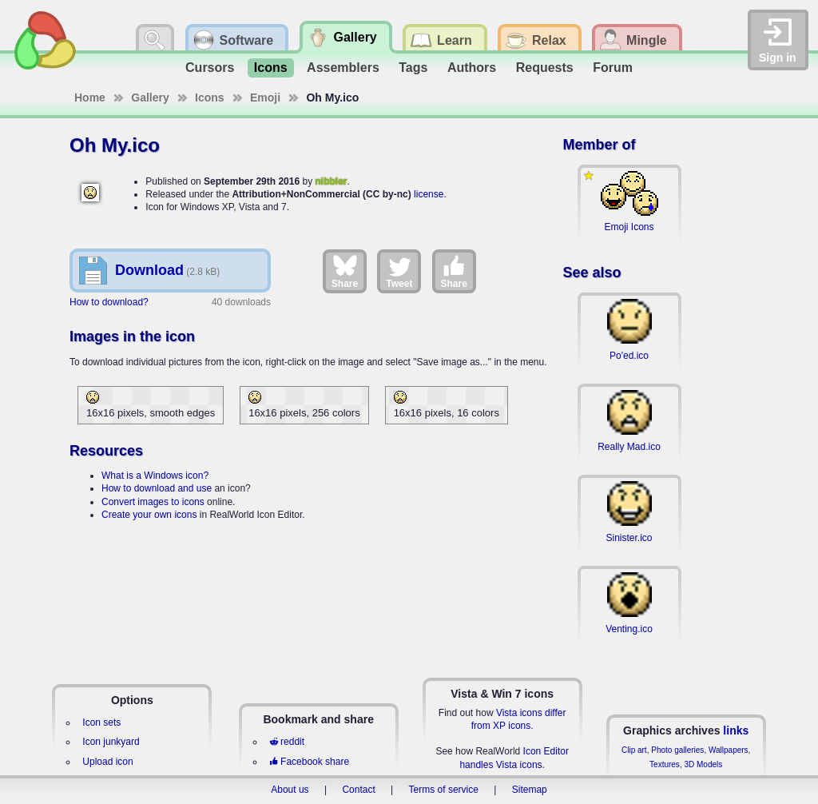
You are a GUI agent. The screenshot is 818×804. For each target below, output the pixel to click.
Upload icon (107, 761)
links (736, 730)
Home (89, 97)
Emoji (265, 97)
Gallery (150, 97)
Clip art (634, 750)
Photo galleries (677, 750)
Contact (358, 789)
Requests (545, 67)
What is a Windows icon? (154, 475)
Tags (413, 67)
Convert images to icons (152, 501)
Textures (664, 764)
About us (289, 789)
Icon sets (101, 722)
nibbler (331, 181)
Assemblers (343, 67)
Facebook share (309, 761)
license (428, 194)
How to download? (109, 302)
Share (345, 271)
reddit (286, 741)
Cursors (209, 67)
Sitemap (529, 789)
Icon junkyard (110, 741)
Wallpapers (729, 750)
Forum (613, 67)
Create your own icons (149, 514)
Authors (471, 67)
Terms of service (443, 789)
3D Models (703, 764)
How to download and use (156, 488)
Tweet (399, 271)
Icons (271, 67)
